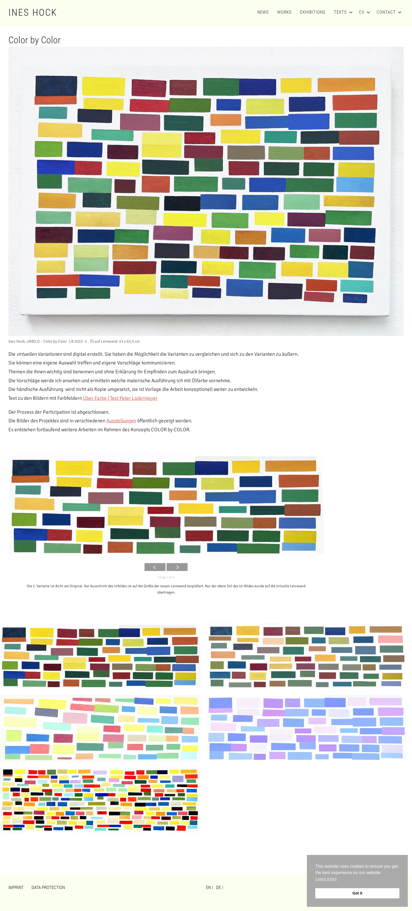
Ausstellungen (121, 421)
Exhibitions (313, 12)
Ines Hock (32, 12)
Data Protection (48, 887)
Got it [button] (357, 893)
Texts (342, 12)
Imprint (16, 887)
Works (284, 12)
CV (363, 12)
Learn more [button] (326, 879)
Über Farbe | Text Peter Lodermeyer (120, 398)
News (263, 12)
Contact (388, 12)
